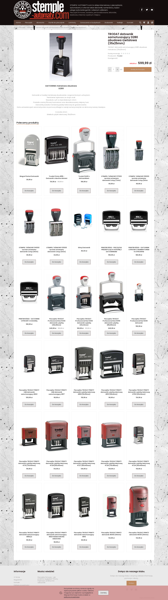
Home (18, 22)
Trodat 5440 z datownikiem (84, 177)
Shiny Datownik (84, 247)
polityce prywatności (72, 597)
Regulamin (18, 580)
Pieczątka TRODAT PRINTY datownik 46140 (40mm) (111, 534)
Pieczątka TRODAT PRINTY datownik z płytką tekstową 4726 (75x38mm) (111, 463)
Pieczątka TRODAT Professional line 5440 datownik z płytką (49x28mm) (56, 322)
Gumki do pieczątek (56, 22)
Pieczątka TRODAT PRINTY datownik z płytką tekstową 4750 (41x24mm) (139, 392)
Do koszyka (29, 191)
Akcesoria (40, 22)
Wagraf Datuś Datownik (29, 176)
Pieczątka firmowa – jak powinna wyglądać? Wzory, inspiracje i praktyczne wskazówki (48, 580)
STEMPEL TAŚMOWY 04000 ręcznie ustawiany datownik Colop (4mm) (29, 249)
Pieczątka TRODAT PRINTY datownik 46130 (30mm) (139, 534)
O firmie (17, 577)
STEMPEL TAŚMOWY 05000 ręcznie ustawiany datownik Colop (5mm (139, 178)
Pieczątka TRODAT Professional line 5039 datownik (139, 321)
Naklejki (120, 22)
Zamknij (103, 593)
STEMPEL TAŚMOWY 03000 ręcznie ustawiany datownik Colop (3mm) (56, 249)
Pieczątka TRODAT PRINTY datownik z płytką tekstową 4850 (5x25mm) (84, 392)
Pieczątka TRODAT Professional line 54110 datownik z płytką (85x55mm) (111, 322)
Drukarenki (109, 22)
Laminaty (72, 22)
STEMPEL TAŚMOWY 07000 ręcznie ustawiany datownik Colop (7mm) (111, 178)
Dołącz (131, 583)
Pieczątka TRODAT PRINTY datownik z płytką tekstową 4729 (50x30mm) (57, 463)
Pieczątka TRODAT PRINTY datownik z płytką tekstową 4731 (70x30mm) (29, 463)
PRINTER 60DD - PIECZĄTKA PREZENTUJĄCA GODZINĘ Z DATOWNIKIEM (111, 249)
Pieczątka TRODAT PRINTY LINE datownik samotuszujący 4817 (56, 392)
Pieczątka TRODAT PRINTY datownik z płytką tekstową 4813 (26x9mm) (111, 392)
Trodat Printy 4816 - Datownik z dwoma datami (56, 177)
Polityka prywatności (21, 585)
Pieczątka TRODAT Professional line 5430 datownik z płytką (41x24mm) (84, 322)
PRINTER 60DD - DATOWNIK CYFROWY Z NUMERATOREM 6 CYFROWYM (138, 249)
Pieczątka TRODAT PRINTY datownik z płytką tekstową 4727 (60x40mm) (84, 463)
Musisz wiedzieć (46, 571)
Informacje (19, 571)
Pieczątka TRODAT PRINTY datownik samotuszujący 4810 (84, 535)
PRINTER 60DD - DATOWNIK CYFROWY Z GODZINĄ (29, 320)
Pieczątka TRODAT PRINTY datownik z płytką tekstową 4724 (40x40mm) (139, 463)
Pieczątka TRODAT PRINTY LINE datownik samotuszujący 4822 (29, 392)
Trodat (119, 56)
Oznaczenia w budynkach (90, 22)
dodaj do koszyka (138, 69)
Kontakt (17, 582)
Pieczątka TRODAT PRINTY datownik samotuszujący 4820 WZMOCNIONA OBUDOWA (56, 536)
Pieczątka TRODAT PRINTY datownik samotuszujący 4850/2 (29, 535)
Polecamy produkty (27, 122)
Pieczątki (28, 22)
